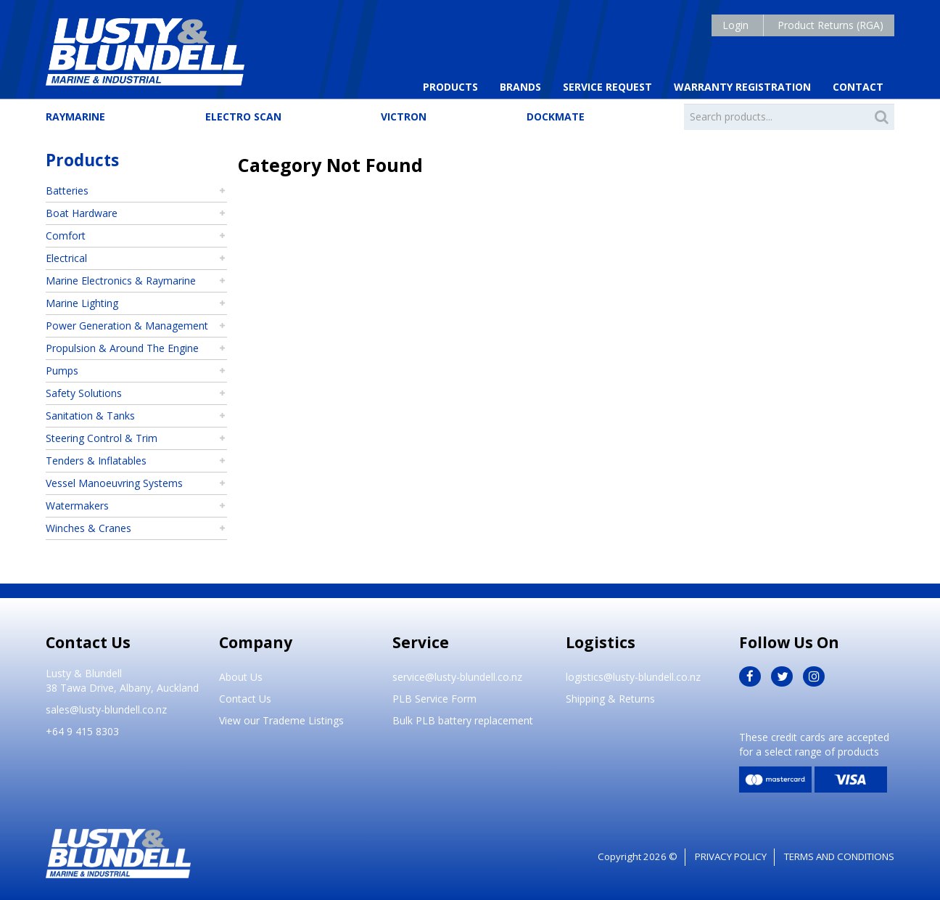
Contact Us (245, 698)
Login (735, 25)
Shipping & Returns (610, 698)
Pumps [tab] (62, 370)
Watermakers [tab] (77, 505)
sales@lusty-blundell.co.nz (106, 709)
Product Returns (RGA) (830, 25)
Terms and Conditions (839, 856)
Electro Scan (243, 116)
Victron (403, 116)
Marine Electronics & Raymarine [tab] (121, 280)
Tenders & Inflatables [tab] (96, 460)
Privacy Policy (731, 856)
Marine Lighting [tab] (82, 303)
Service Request (607, 87)
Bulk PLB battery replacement (462, 720)
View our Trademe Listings (281, 720)
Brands (520, 87)
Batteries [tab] (67, 190)
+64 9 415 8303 (82, 731)
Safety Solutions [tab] (84, 393)
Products (450, 87)
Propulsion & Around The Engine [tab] (122, 348)
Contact (858, 87)
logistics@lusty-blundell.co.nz (633, 677)
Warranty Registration (742, 87)
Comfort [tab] (66, 235)
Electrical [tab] (66, 258)
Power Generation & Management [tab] (127, 325)
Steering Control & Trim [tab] (101, 438)
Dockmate (556, 116)
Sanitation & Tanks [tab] (90, 415)
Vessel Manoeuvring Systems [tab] (114, 483)
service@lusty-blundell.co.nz (457, 677)
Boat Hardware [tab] (82, 213)
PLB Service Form (434, 698)
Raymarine (75, 116)
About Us (241, 677)
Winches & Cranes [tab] (88, 528)
